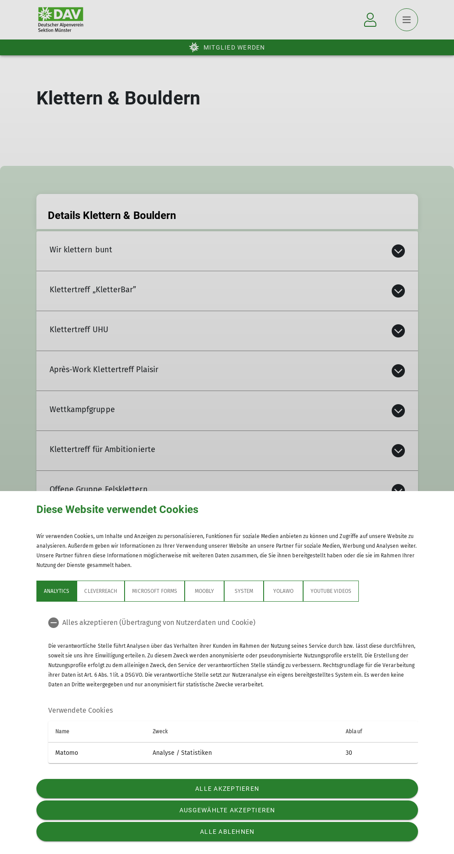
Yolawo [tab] (283, 591)
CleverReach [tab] (100, 591)
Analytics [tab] (56, 591)
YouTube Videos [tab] (330, 591)
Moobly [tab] (204, 591)
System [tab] (243, 591)
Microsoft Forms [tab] (154, 591)
